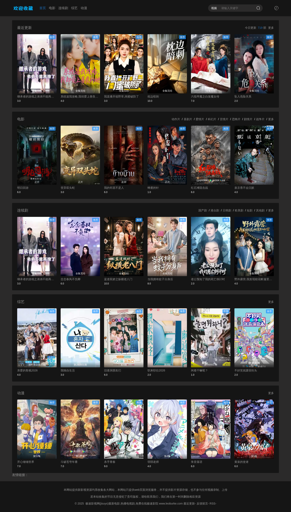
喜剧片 (188, 119)
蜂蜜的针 (153, 187)
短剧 (249, 210)
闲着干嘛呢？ (199, 370)
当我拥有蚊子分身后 (160, 279)
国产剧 (202, 210)
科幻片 (212, 119)
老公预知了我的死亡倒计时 (208, 279)
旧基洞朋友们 (112, 370)
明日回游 (22, 187)
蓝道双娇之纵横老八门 (118, 279)
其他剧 (260, 210)
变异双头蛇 (68, 187)
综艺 (74, 8)
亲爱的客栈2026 (27, 370)
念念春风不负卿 (70, 279)
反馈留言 (202, 503)
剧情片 (248, 119)
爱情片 (200, 119)
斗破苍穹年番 (69, 461)
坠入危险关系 (242, 96)
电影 (52, 8)
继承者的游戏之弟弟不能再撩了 (37, 96)
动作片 (176, 119)
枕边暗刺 (153, 96)
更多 (271, 27)
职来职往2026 (156, 370)
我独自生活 (68, 370)
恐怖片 (236, 119)
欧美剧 (239, 210)
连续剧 (63, 8)
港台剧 (215, 210)
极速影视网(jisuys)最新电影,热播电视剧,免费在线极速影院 (121, 503)
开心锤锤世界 (25, 461)
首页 (42, 8)
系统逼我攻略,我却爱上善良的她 (80, 96)
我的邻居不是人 (114, 187)
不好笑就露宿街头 (245, 370)
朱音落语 (196, 461)
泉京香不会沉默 (244, 187)
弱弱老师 (153, 461)
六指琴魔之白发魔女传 (205, 96)
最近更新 (189, 503)
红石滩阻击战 (199, 187)
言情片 (224, 119)
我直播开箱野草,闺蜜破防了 (121, 96)
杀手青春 (109, 461)
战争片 (260, 119)
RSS (212, 503)
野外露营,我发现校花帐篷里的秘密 (254, 279)
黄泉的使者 (241, 461)
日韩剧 (227, 210)
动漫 (84, 8)
